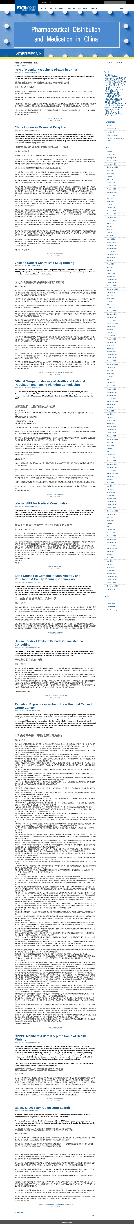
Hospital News (58, 118)
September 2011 (112, 548)
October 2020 (111, 251)
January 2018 (111, 339)
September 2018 (112, 323)
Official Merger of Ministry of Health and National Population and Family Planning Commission (50, 383)
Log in (122, 8)
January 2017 (111, 351)
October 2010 (111, 583)
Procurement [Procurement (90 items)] (111, 112)
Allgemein (110, 126)
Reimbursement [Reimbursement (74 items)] (113, 113)
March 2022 (111, 208)
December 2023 (112, 161)
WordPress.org (112, 610)
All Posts (82, 8)
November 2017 (112, 342)
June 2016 (110, 373)
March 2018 (111, 336)
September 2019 (112, 289)
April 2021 (110, 236)
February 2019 (111, 308)
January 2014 (111, 461)
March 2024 (111, 154)
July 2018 (110, 329)
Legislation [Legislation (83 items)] (120, 103)
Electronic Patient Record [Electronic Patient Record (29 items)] (113, 90)
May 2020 (110, 267)
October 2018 (111, 320)
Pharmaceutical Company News (64, 372)
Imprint (94, 8)
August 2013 (111, 476)
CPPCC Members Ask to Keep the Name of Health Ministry (50, 1037)
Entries (109, 62)
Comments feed (112, 607)
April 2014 (110, 451)
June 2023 (110, 173)
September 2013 (112, 473)
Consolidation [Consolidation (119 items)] (112, 76)
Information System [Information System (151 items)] (111, 102)
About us (71, 8)
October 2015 (111, 398)
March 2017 (111, 345)
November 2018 (112, 317)
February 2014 (111, 458)
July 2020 (110, 261)
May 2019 (110, 301)
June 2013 (110, 483)
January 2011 (111, 573)
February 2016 (111, 386)
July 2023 (110, 170)
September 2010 (112, 586)
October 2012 (111, 508)
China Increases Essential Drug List (40, 127)
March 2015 (111, 420)
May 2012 (110, 523)
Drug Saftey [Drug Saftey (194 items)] (112, 83)
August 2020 (111, 258)
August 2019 (111, 292)
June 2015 (110, 411)
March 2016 (111, 383)
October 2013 (111, 470)
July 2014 (110, 442)
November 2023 (112, 164)
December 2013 (112, 464)
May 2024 (110, 151)
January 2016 (111, 389)
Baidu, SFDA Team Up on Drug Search (42, 1107)
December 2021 (112, 214)
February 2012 (111, 533)
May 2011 (110, 561)
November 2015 (112, 395)
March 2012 (111, 530)
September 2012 (112, 511)
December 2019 (112, 279)
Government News (58, 254)
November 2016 (112, 358)
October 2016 (111, 361)
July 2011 (110, 555)
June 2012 (110, 520)
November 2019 (112, 283)
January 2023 (111, 189)
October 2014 (111, 436)
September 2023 (112, 167)
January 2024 (111, 158)
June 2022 (110, 201)
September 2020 (112, 254)
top (93, 1215)
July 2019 (110, 295)
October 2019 (111, 286)
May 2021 (110, 233)
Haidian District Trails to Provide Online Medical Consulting (49, 642)
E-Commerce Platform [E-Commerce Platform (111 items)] (114, 88)
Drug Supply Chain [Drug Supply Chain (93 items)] (114, 84)
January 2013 (111, 498)
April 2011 (110, 564)
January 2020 (111, 276)
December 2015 (112, 392)
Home (43, 8)
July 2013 (110, 480)
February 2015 (111, 423)
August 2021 (111, 223)
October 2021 (111, 220)
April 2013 (110, 489)
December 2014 (112, 429)
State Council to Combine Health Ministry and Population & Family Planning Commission (47, 577)
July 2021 (110, 226)
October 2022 (111, 195)
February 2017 (111, 348)
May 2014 (110, 448)
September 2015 (112, 401)
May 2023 (110, 176)
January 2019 (111, 311)
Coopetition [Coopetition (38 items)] (109, 78)
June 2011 (110, 558)
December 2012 (112, 501)
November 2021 (112, 217)
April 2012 (110, 526)
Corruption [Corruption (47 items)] (121, 78)
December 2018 (112, 314)
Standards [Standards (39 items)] (109, 115)
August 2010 (111, 589)
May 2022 (110, 204)
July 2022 (110, 198)
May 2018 (110, 333)
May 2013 (110, 486)
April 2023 (110, 179)
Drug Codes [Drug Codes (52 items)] (119, 79)
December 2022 (112, 192)
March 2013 (111, 492)
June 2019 (110, 298)
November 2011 (112, 542)
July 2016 (110, 370)
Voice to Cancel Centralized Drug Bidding (44, 263)
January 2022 (111, 211)
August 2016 (111, 367)
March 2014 (111, 455)
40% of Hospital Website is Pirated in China (46, 69)
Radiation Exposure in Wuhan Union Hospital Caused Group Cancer (53, 706)
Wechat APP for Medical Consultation (42, 503)
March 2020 (111, 273)
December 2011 (112, 539)
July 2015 (110, 408)
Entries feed (111, 604)
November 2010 (112, 580)
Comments (119, 62)
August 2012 (111, 514)
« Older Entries (20, 66)
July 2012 (110, 517)
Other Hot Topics (112, 135)
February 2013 (111, 495)
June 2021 (110, 229)
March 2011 (111, 567)
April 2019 (110, 305)
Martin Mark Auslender (33, 72)
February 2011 (111, 570)
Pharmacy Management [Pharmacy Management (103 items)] (113, 108)
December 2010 (112, 576)
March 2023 (111, 183)
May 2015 (110, 414)
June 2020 (110, 264)
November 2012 (112, 505)
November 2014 (112, 433)
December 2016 (112, 354)
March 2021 (111, 239)
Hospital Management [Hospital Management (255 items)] (113, 97)
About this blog (56, 8)
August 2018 (111, 326)
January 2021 (111, 242)
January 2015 (111, 426)
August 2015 (111, 405)
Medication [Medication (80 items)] (110, 105)
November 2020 (112, 248)
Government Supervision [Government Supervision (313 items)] (112, 93)
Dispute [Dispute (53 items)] (108, 79)
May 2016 (110, 376)
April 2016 (110, 380)
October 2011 (111, 545)
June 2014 (110, 445)
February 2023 (111, 186)
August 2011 (111, 551)
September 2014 (112, 439)
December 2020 (112, 245)
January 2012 (111, 536)
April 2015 (110, 417)
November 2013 (112, 467)
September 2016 (112, 364)
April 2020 (110, 270)
